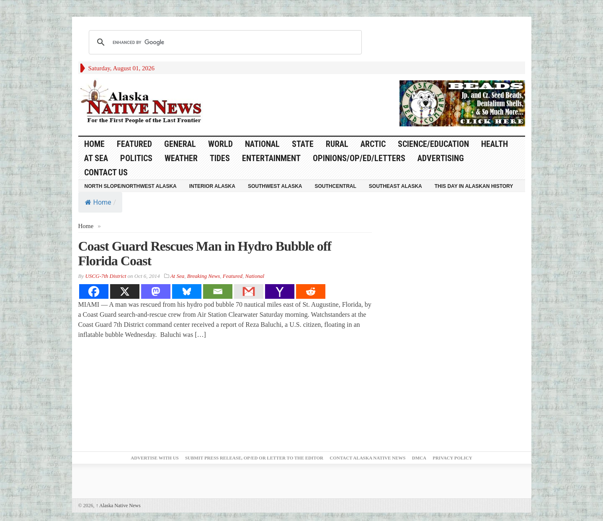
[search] (224, 42)
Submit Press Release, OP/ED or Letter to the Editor (254, 457)
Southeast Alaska (395, 186)
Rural (337, 144)
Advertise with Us (154, 457)
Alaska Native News (118, 505)
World (220, 144)
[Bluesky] (186, 291)
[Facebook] (93, 291)
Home (98, 202)
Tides (220, 158)
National (262, 144)
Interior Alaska (212, 186)
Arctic (373, 144)
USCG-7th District (105, 276)
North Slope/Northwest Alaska (131, 186)
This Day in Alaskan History (474, 186)
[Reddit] (310, 291)
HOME (94, 144)
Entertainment (271, 158)
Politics (136, 158)
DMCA (419, 457)
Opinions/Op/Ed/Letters (359, 158)
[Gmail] (248, 291)
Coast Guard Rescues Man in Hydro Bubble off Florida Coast (204, 253)
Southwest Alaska (275, 186)
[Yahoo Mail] (279, 291)
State (303, 144)
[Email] (217, 291)
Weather (181, 158)
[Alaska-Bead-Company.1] (462, 102)
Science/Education (433, 144)
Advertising (440, 158)
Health (494, 144)
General (180, 144)
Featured (134, 144)
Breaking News (203, 276)
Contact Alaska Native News (367, 457)
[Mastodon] (155, 291)
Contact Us (106, 172)
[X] (124, 291)
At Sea (96, 158)
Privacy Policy (452, 457)
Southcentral (335, 186)
